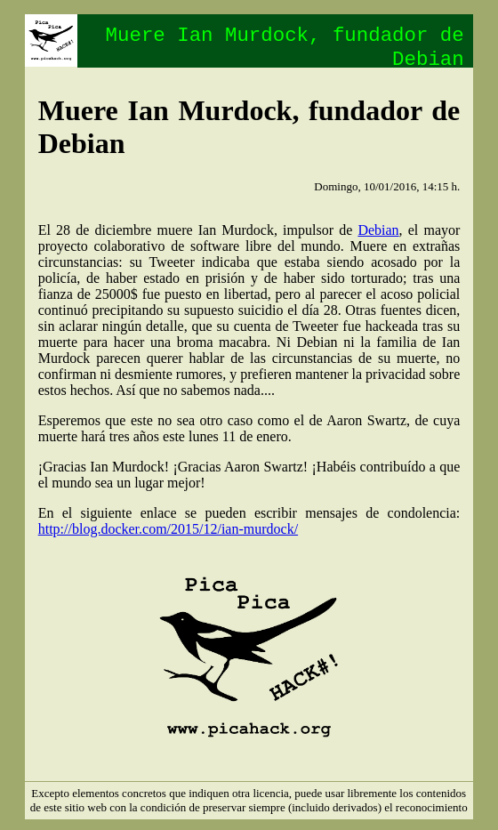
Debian (377, 230)
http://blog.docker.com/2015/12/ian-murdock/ (168, 528)
